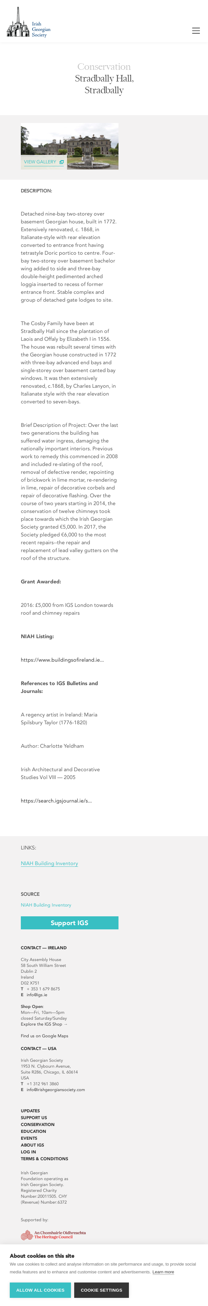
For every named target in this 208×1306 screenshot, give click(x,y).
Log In (28, 1151)
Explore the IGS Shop (41, 1024)
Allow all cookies (40, 1290)
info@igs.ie (37, 994)
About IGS (32, 1145)
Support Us (34, 1117)
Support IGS (69, 923)
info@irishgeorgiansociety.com (56, 1089)
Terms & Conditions (44, 1158)
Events (29, 1138)
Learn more (163, 1271)
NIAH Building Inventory (49, 863)
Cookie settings (101, 1290)
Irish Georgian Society (28, 22)
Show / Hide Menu (196, 32)
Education (33, 1131)
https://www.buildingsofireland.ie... (62, 660)
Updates (30, 1110)
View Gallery (40, 162)
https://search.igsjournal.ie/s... (56, 801)
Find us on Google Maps (44, 1035)
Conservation (38, 1124)
